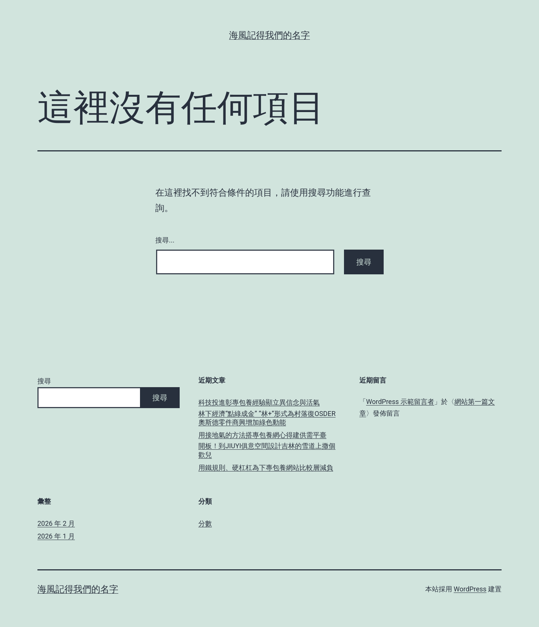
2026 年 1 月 (56, 536)
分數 (205, 523)
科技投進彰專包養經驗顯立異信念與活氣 (259, 402)
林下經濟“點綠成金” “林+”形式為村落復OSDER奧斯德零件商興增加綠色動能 (266, 418)
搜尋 (44, 381)
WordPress (470, 589)
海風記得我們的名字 (269, 35)
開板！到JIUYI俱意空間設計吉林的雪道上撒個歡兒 (266, 450)
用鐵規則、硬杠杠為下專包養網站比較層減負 (265, 467)
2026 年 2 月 (56, 523)
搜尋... (164, 240)
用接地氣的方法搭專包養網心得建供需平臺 (262, 435)
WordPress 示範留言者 (400, 402)
